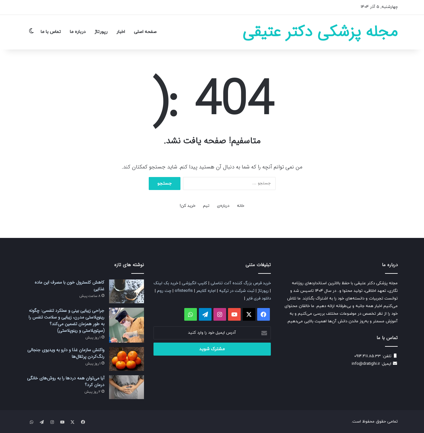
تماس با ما (51, 32)
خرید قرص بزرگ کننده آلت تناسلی (241, 283)
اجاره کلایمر (206, 291)
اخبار (120, 32)
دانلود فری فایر (258, 298)
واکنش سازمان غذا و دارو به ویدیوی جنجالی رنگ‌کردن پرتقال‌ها (65, 353)
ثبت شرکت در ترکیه (236, 291)
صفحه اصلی (145, 32)
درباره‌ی (223, 206)
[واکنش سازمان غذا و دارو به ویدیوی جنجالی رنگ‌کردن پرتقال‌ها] (126, 359)
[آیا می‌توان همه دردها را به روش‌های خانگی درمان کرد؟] (126, 387)
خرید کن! (187, 206)
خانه (240, 206)
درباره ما (78, 32)
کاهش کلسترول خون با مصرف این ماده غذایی (69, 285)
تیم (206, 206)
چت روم (164, 291)
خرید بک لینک (165, 283)
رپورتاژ (101, 32)
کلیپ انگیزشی (194, 283)
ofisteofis (184, 291)
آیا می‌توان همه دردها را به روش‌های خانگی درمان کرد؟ (65, 381)
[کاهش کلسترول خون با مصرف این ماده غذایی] (126, 291)
